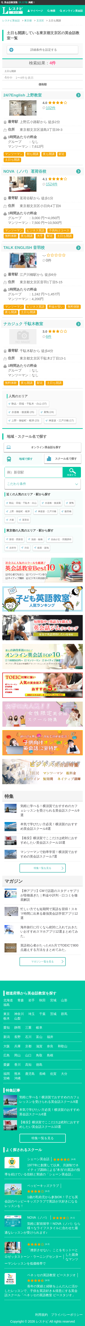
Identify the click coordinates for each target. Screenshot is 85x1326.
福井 (50, 1037)
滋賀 (39, 1046)
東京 (6, 1014)
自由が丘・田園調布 (61, 539)
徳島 (39, 1064)
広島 (6, 1055)
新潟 (6, 1037)
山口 (28, 1055)
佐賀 (53, 1073)
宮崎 (6, 1078)
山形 (64, 1000)
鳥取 (39, 1055)
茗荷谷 (25, 520)
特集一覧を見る (42, 868)
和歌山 (62, 1046)
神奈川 (19, 1014)
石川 (28, 1037)
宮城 (53, 1000)
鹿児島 (30, 1073)
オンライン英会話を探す (46, 447)
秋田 (42, 1000)
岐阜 (39, 1027)
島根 (50, 1055)
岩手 (31, 1000)
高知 (28, 1064)
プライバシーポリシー (67, 1314)
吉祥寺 (12, 548)
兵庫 (17, 1046)
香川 (17, 1064)
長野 (17, 1037)
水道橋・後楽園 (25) (23, 412)
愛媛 (6, 1064)
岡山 (17, 1055)
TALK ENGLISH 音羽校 (24, 247)
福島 (6, 1005)
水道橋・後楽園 (53, 503)
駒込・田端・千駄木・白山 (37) (29, 403)
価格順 (43, 84)
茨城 (53, 1014)
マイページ (35, 10)
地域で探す (26, 459)
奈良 (50, 1046)
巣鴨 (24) (49, 412)
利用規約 (41, 1314)
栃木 (6, 1018)
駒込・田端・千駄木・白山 (22, 503)
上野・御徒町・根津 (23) (25, 420)
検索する (71, 472)
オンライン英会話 (71, 10)
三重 (28, 1027)
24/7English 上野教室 (22, 95)
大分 (64, 1073)
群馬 (64, 1014)
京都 (28, 1046)
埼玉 (31, 1014)
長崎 (42, 1073)
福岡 (6, 1073)
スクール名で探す (66, 458)
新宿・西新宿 (16, 539)
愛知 (6, 1027)
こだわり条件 (16, 484)
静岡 (17, 1027)
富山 (39, 1037)
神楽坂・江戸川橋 (47, 511)
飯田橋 (68, 511)
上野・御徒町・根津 (19, 511)
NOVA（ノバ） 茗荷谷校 (24, 171)
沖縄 (17, 1078)
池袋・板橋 (37, 539)
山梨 (17, 1018)
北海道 (8, 1000)
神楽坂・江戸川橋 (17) (61, 420)
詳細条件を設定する (43, 49)
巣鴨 (71, 503)
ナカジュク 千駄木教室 (23, 323)
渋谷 (26, 548)
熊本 (17, 1073)
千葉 (42, 1014)
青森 (20, 1000)
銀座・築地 (43, 548)
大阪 (6, 1046)
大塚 (11, 520)
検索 (51, 10)
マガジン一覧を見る (42, 961)
